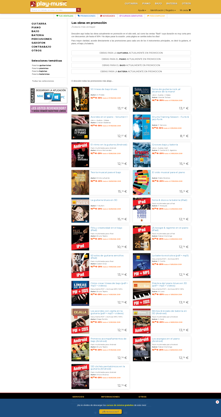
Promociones (86, 16)
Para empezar (156, 16)
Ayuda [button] (142, 10)
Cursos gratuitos (131, 16)
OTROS (186, 3)
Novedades (107, 16)
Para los (41, 65)
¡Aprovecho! (110, 411)
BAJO (158, 3)
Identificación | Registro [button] (163, 10)
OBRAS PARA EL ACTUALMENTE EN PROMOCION (131, 59)
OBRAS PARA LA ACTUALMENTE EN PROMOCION (131, 53)
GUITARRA (131, 3)
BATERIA (171, 3)
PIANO (146, 3)
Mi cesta (185, 10)
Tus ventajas (64, 16)
